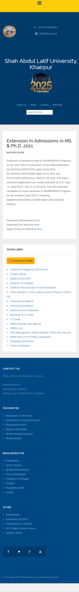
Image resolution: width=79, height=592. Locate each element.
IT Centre (15, 319)
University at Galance (22, 301)
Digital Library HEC (20, 278)
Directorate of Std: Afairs (19, 415)
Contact (44, 105)
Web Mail (57, 105)
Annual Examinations (21, 305)
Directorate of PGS (16, 424)
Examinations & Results (19, 523)
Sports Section (14, 465)
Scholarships (13, 514)
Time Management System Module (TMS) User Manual (40, 332)
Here (37, 220)
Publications (12, 460)
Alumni (9, 492)
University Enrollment (22, 341)
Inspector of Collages (21, 283)
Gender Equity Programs (19, 433)
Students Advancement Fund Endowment (33, 287)
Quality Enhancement (17, 469)
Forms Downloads (16, 474)
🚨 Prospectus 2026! (21, 260)
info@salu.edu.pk (48, 33)
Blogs (33, 105)
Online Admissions (20, 345)
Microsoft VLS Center (22, 314)
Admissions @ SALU (17, 519)
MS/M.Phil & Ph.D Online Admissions (30, 336)
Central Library (18, 274)
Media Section (13, 438)
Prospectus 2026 (15, 487)
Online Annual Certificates (24, 310)
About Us (21, 105)
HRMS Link (16, 328)
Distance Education (16, 429)
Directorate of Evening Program (23, 420)
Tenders (10, 483)
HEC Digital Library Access (20, 528)
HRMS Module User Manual (25, 323)
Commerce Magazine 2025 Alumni (29, 269)
